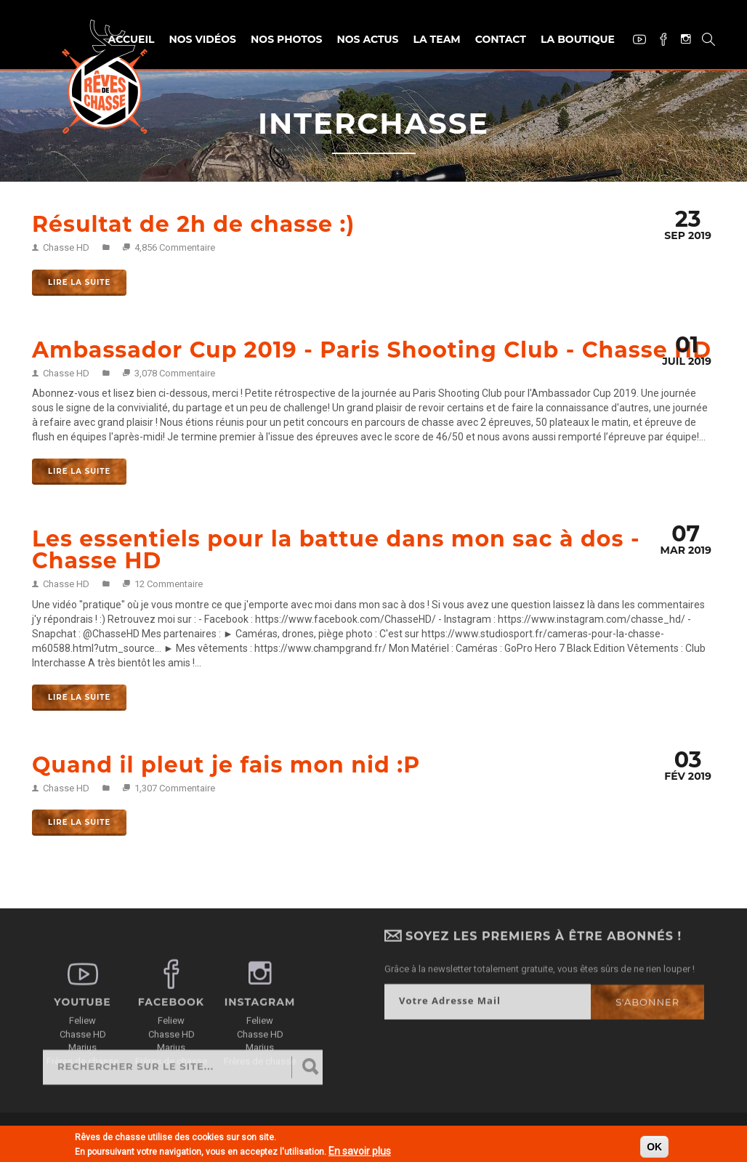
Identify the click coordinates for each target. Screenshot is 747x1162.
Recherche (703, 41)
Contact (500, 39)
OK (654, 1148)
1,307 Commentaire (174, 788)
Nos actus (367, 39)
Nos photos (286, 39)
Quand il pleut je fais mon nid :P (226, 764)
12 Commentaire (168, 583)
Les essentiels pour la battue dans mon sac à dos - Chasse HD (335, 549)
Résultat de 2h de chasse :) (193, 224)
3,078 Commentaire (174, 373)
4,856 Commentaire (174, 247)
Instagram (680, 40)
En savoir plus (359, 1152)
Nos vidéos (202, 39)
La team (436, 39)
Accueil (131, 39)
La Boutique (578, 39)
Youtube (634, 41)
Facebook (658, 41)
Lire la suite (79, 282)
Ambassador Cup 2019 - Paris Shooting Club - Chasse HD (371, 349)
